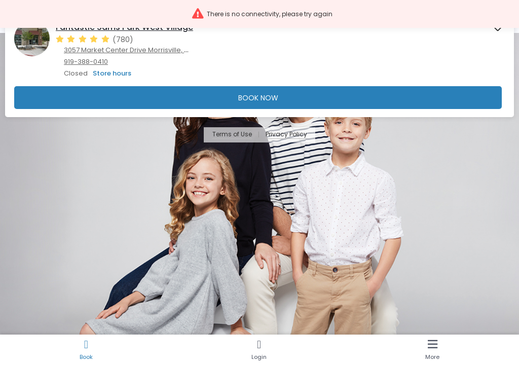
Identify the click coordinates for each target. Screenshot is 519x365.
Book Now (258, 98)
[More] (432, 350)
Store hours (112, 73)
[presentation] (259, 63)
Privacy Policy (286, 134)
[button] (259, 14)
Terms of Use (232, 134)
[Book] (86, 350)
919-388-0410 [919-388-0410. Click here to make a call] (86, 61)
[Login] (259, 350)
